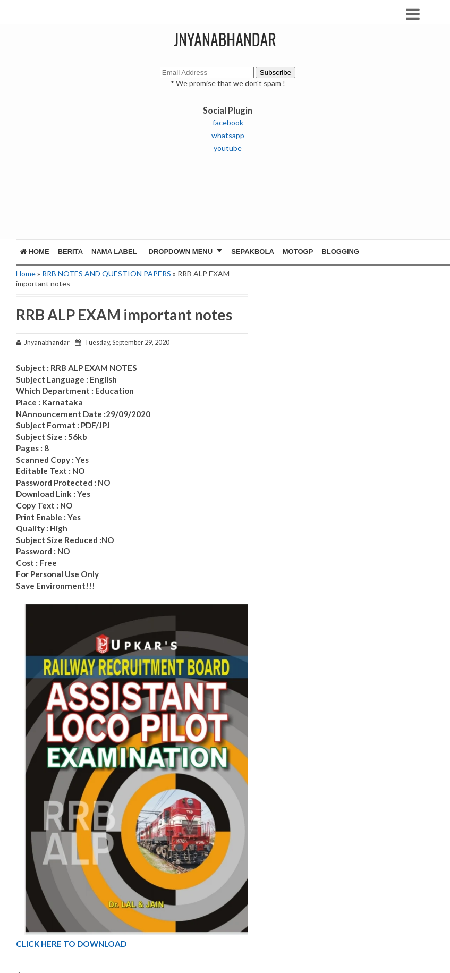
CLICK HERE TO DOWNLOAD (71, 944)
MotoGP (298, 252)
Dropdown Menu (181, 252)
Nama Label (114, 252)
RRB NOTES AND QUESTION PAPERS (106, 273)
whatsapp (227, 135)
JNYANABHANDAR (225, 39)
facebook (228, 122)
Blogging (340, 252)
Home (34, 252)
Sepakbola (252, 252)
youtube (228, 148)
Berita (70, 252)
